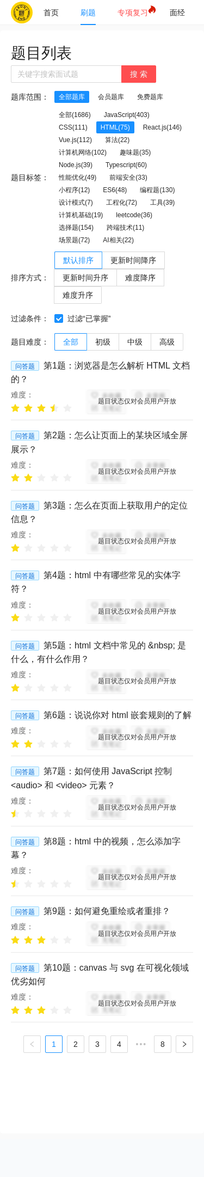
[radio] (15, 407)
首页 (51, 12)
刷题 (88, 12)
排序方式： (30, 277)
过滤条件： (30, 318)
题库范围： (30, 97)
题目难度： (30, 342)
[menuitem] (51, 12)
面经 (177, 12)
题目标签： (30, 177)
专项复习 (133, 12)
